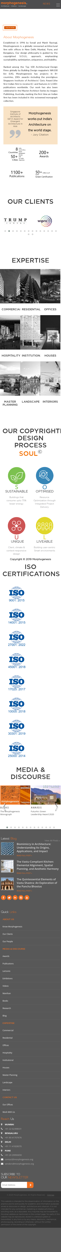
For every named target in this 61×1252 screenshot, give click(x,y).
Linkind (15, 897)
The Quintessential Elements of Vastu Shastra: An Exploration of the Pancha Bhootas (37, 883)
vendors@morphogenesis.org (19, 1163)
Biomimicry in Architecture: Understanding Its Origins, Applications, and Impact (34, 847)
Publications (8, 963)
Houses (6, 1067)
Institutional (8, 1060)
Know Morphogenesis (12, 926)
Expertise (9, 1023)
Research (7, 1008)
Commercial (8, 1030)
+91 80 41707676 (13, 1137)
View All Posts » (52, 841)
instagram (21, 897)
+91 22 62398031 (13, 1128)
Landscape (7, 1082)
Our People (8, 941)
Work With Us (9, 1112)
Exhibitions (8, 978)
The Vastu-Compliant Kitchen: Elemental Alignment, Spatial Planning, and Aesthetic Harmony (38, 865)
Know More (10, 27)
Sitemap (50, 1195)
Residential (8, 1037)
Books (4, 807)
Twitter (9, 897)
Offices (6, 1045)
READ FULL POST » (24, 855)
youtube (26, 897)
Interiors (6, 1090)
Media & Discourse (14, 949)
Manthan (7, 993)
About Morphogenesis (18, 36)
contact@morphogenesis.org (19, 1159)
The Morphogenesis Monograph (10, 813)
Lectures (6, 971)
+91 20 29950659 (13, 1155)
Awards (36, 807)
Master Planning (10, 1075)
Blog (5, 1015)
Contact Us (10, 1097)
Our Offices (8, 1104)
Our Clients (30, 201)
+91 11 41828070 (13, 1146)
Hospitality (7, 1052)
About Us (8, 919)
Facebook (3, 897)
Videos (6, 986)
